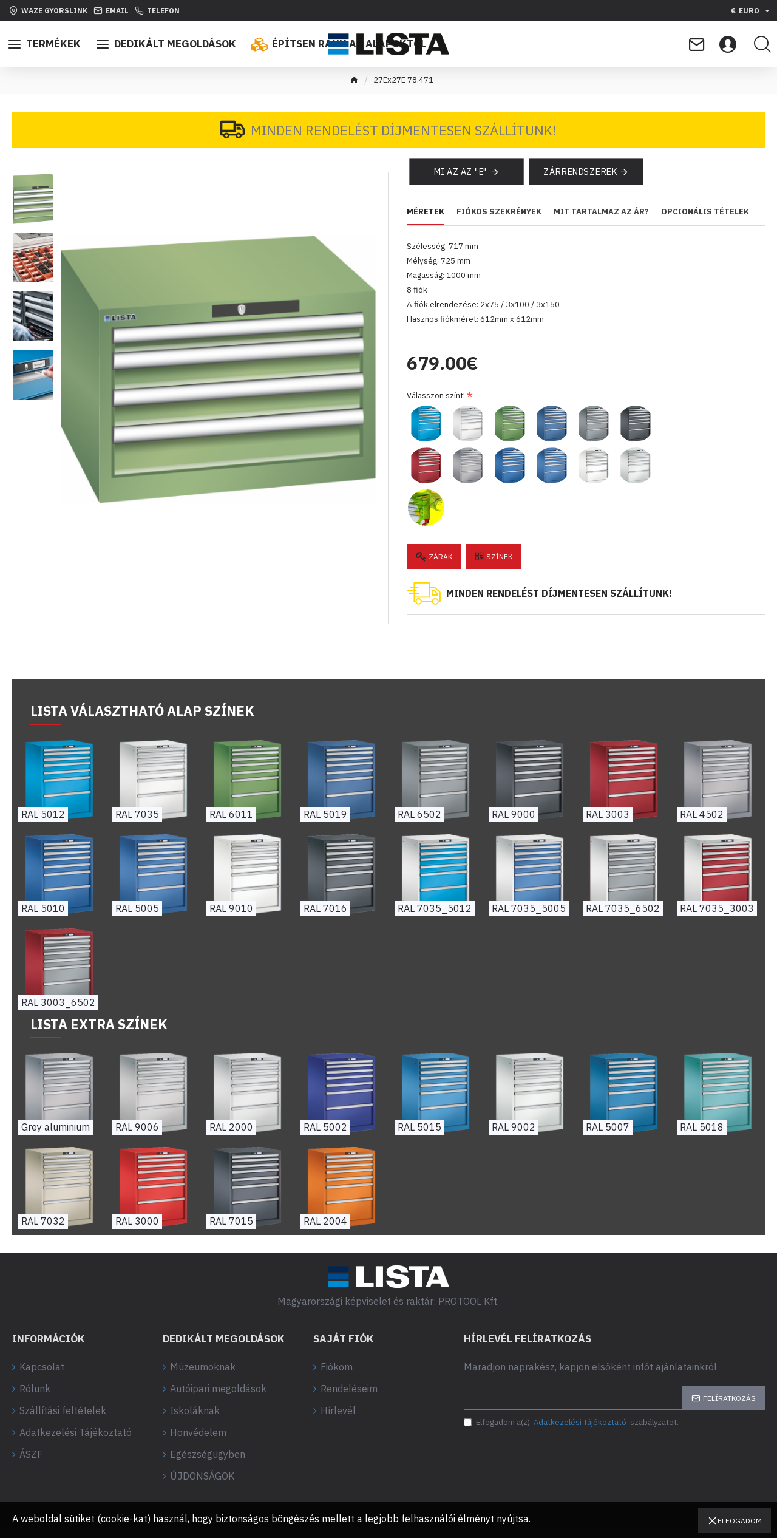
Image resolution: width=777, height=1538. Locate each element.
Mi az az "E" (460, 182)
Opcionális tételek (705, 223)
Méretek (425, 223)
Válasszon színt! (436, 392)
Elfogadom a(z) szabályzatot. (571, 1420)
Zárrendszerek (579, 182)
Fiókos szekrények (498, 223)
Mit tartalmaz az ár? (601, 223)
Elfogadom (740, 1520)
